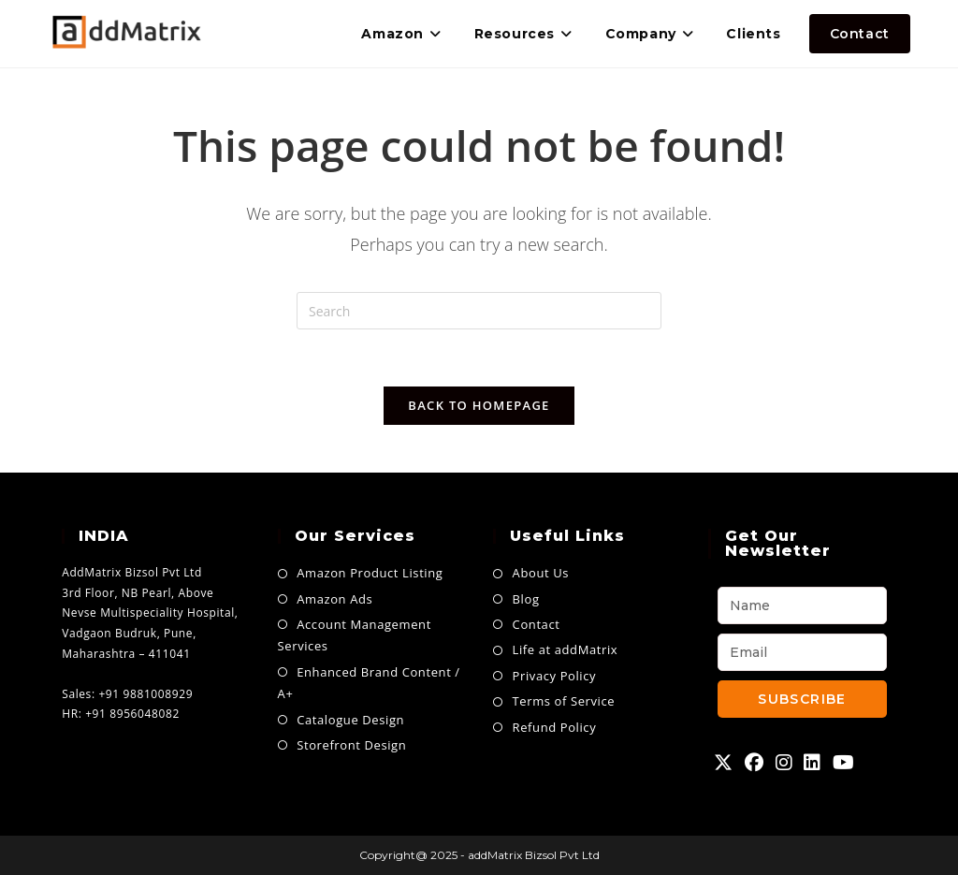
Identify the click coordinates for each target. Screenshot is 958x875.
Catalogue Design (350, 719)
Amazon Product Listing (370, 572)
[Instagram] (784, 763)
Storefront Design (351, 744)
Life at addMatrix (565, 649)
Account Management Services (354, 635)
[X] (723, 763)
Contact (536, 624)
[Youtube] (844, 763)
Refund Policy (555, 727)
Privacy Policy (555, 675)
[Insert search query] (479, 310)
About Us (541, 572)
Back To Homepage (478, 405)
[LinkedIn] (812, 763)
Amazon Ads (334, 599)
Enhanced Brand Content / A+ (369, 683)
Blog (526, 599)
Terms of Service (564, 701)
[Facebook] (754, 763)
